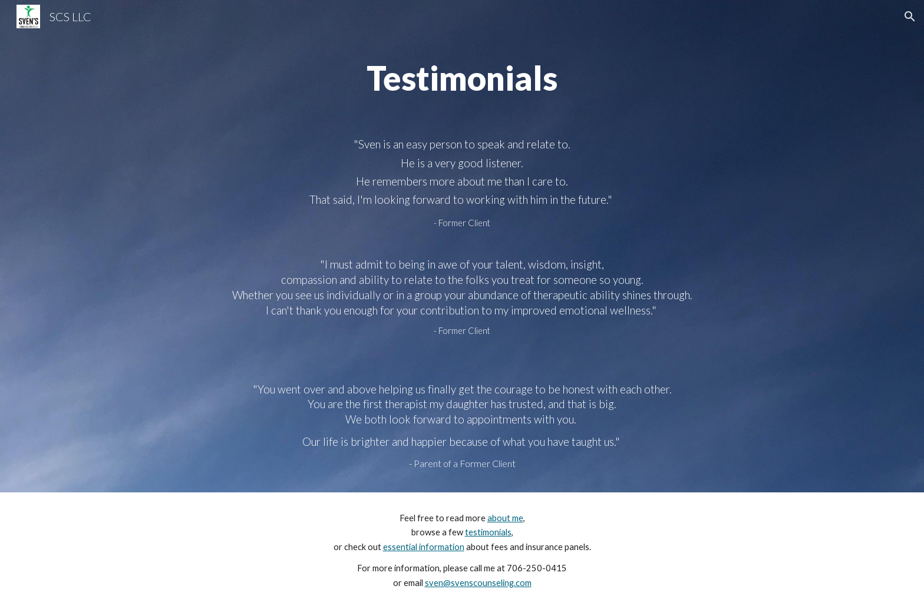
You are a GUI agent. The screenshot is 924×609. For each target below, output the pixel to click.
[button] (910, 16)
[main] (462, 78)
